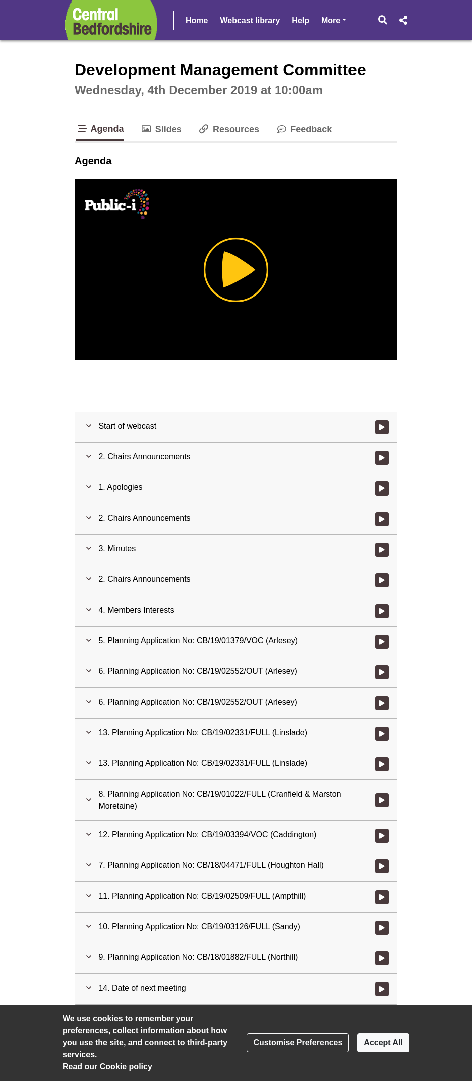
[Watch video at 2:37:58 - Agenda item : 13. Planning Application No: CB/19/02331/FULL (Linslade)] (382, 734)
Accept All (383, 1042)
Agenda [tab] (100, 129)
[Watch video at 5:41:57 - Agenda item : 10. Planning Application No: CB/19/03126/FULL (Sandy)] (382, 928)
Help (300, 20)
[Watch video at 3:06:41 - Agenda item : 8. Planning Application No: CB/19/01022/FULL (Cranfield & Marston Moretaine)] (382, 800)
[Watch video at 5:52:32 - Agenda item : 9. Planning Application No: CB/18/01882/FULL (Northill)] (382, 958)
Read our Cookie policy (107, 1066)
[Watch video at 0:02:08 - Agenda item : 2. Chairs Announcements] (382, 519)
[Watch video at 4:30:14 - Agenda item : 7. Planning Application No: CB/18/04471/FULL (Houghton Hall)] (382, 866)
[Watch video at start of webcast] (382, 427)
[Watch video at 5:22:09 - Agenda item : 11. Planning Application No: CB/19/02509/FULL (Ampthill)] (382, 897)
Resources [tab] (228, 129)
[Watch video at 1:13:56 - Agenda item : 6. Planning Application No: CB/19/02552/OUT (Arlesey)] (382, 672)
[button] (383, 20)
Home (197, 20)
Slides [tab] (161, 129)
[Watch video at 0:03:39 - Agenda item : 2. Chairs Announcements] (382, 580)
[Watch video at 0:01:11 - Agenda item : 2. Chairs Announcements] (382, 458)
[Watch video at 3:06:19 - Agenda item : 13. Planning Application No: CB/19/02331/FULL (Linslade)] (382, 764)
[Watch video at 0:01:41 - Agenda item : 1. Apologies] (382, 488)
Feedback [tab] (303, 129)
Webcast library (250, 20)
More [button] (333, 19)
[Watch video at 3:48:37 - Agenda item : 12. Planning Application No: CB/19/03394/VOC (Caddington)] (382, 836)
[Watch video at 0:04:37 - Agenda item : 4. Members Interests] (382, 611)
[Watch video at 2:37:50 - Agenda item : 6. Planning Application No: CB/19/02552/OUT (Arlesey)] (382, 703)
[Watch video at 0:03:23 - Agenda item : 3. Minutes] (382, 550)
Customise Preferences (297, 1042)
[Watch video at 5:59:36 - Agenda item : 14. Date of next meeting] (382, 989)
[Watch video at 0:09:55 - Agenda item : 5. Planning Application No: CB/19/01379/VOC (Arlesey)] (382, 642)
